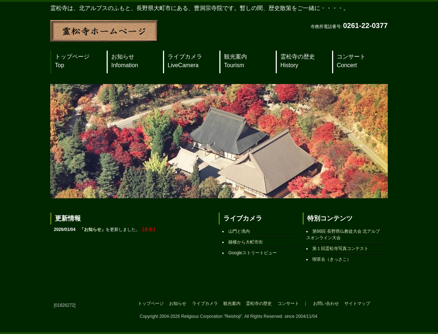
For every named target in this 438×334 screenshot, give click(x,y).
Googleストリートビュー (252, 252)
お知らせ (124, 61)
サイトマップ (357, 303)
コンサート (351, 61)
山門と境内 (239, 231)
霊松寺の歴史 (297, 61)
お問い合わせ (326, 303)
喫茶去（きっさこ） (331, 259)
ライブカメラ (185, 61)
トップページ (72, 61)
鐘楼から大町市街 (245, 242)
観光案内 (235, 61)
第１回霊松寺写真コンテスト (340, 248)
